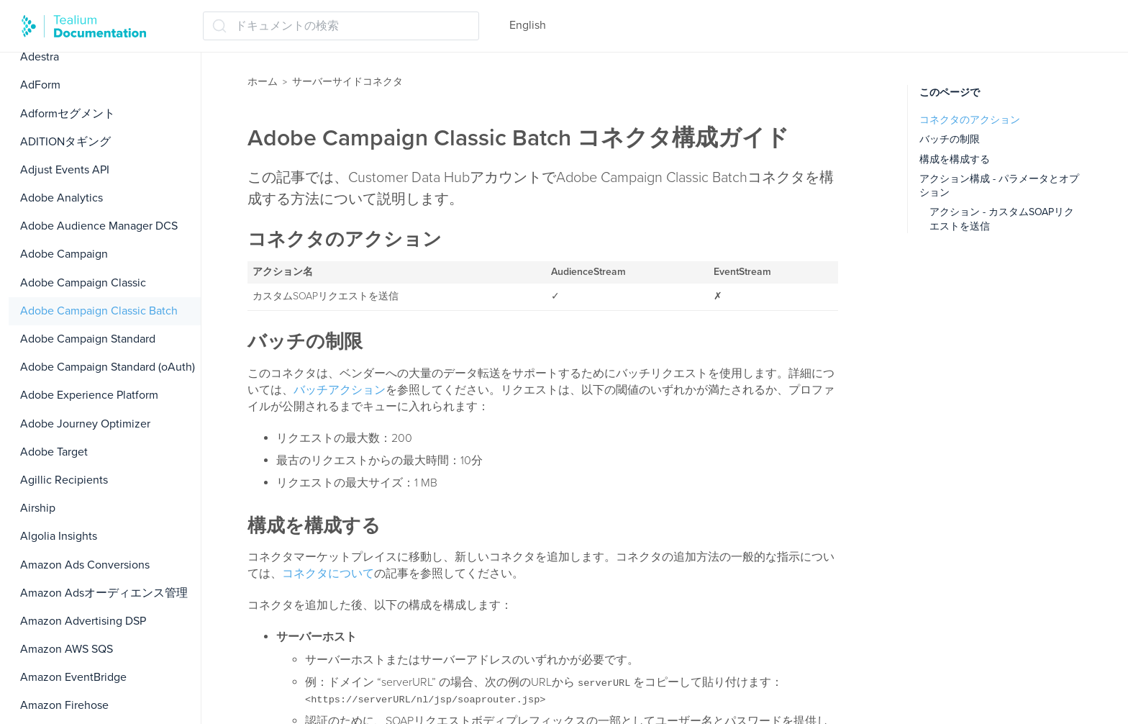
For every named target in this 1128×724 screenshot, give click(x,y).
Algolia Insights (58, 536)
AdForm (40, 85)
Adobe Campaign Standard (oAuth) (107, 367)
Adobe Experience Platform (89, 395)
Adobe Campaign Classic (83, 283)
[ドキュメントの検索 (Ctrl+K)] (341, 26)
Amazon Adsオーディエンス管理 (104, 593)
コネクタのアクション (969, 120)
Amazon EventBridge (73, 677)
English (527, 25)
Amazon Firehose (64, 705)
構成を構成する (954, 159)
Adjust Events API (64, 170)
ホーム (262, 82)
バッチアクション (340, 390)
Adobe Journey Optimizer (85, 424)
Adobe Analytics (61, 198)
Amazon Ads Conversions (85, 565)
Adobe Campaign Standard (87, 339)
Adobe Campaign (64, 254)
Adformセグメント (67, 114)
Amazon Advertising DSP (83, 621)
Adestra (39, 57)
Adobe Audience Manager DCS (99, 226)
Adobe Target (54, 452)
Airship (37, 508)
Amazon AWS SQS (66, 649)
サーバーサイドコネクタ (347, 82)
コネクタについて (328, 573)
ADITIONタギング (65, 142)
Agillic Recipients (64, 480)
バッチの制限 (949, 139)
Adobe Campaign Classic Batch (99, 311)
